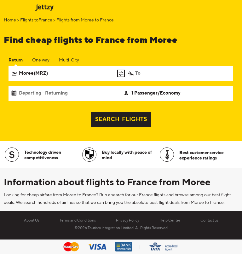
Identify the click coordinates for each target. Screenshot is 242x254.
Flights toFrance (36, 20)
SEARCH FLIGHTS (121, 119)
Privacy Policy (127, 220)
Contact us (209, 220)
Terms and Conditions (78, 220)
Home (10, 20)
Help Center (169, 220)
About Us (31, 220)
